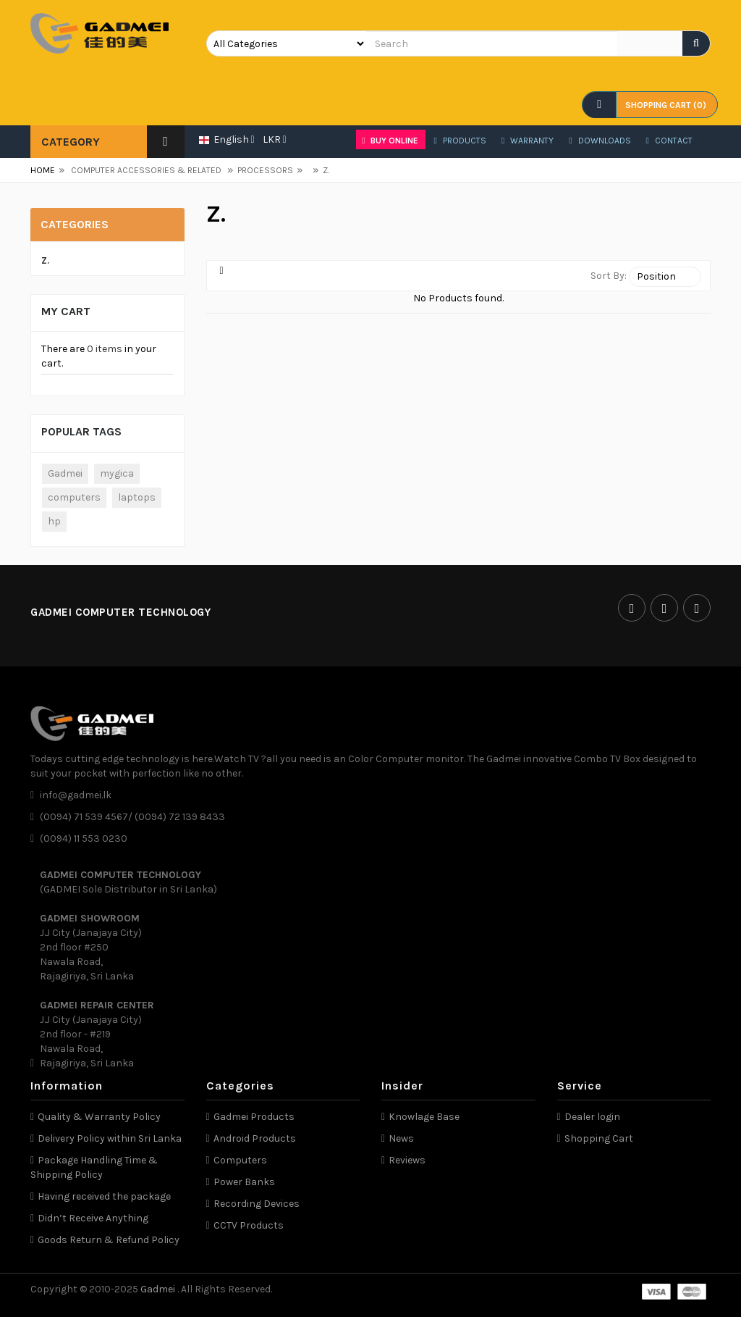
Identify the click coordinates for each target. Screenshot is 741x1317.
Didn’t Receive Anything (93, 1218)
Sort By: (608, 275)
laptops (137, 497)
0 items (104, 349)
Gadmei (65, 473)
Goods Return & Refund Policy (108, 1240)
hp (54, 521)
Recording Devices (256, 1203)
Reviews (407, 1160)
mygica (117, 473)
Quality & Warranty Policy (99, 1117)
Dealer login (592, 1117)
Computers (240, 1160)
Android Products (254, 1138)
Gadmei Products (254, 1117)
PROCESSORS (260, 170)
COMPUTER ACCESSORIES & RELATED (146, 170)
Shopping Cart (598, 1138)
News (401, 1138)
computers (74, 497)
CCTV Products (248, 1225)
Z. (321, 170)
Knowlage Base (424, 1117)
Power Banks (244, 1182)
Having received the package (104, 1196)
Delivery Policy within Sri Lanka (110, 1138)
